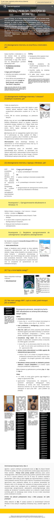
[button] (1, 6)
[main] (27, 12)
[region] (27, 2)
